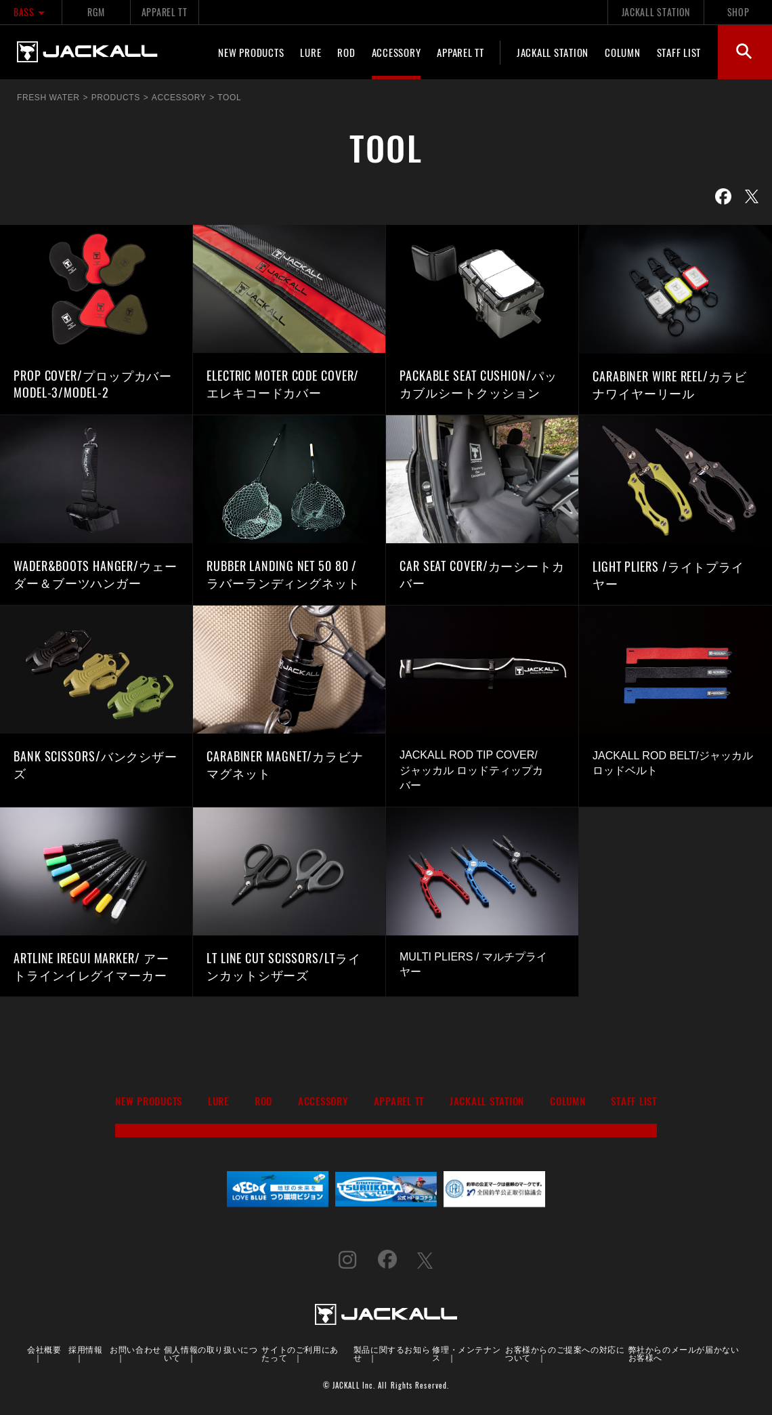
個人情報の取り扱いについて (211, 1353)
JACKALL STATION (656, 12)
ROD (346, 52)
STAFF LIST (679, 52)
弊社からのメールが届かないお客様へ (683, 1353)
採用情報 (85, 1349)
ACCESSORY (396, 52)
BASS (31, 12)
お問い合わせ (135, 1349)
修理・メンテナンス (466, 1353)
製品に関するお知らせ (391, 1353)
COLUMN (623, 52)
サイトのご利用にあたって (299, 1353)
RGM (95, 12)
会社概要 (44, 1349)
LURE (310, 52)
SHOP (738, 12)
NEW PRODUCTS (251, 52)
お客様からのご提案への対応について (564, 1353)
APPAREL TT (165, 12)
